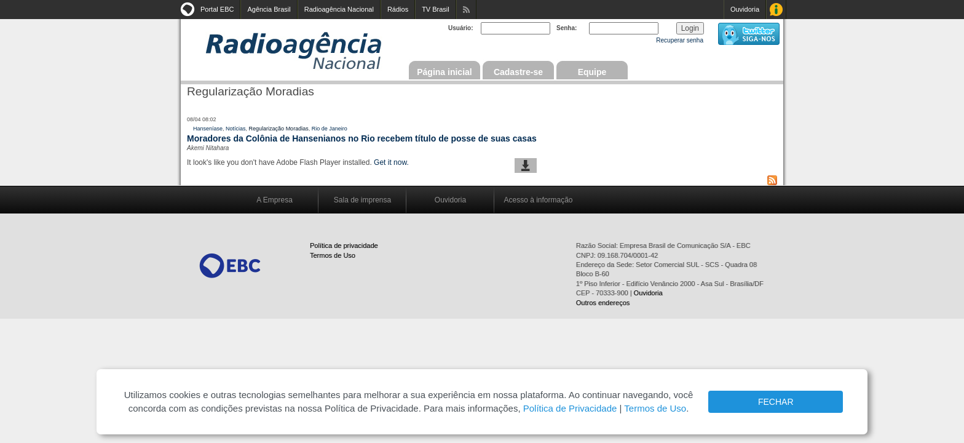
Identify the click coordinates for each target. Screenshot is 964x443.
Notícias (236, 129)
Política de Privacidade (570, 408)
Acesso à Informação (776, 9)
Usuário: (460, 28)
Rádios (397, 9)
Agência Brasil (268, 9)
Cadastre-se (518, 72)
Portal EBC (217, 9)
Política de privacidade (344, 245)
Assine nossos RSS (466, 9)
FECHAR (776, 402)
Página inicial (444, 72)
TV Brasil (435, 9)
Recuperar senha (679, 40)
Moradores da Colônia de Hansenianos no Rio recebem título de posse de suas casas (362, 138)
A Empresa (274, 200)
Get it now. (391, 162)
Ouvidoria (744, 9)
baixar (526, 165)
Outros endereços (603, 302)
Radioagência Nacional (339, 9)
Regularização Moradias (279, 129)
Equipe (592, 72)
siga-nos (749, 34)
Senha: (566, 28)
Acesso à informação (538, 200)
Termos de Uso (332, 255)
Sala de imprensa (362, 200)
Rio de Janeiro (329, 129)
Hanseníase (208, 129)
